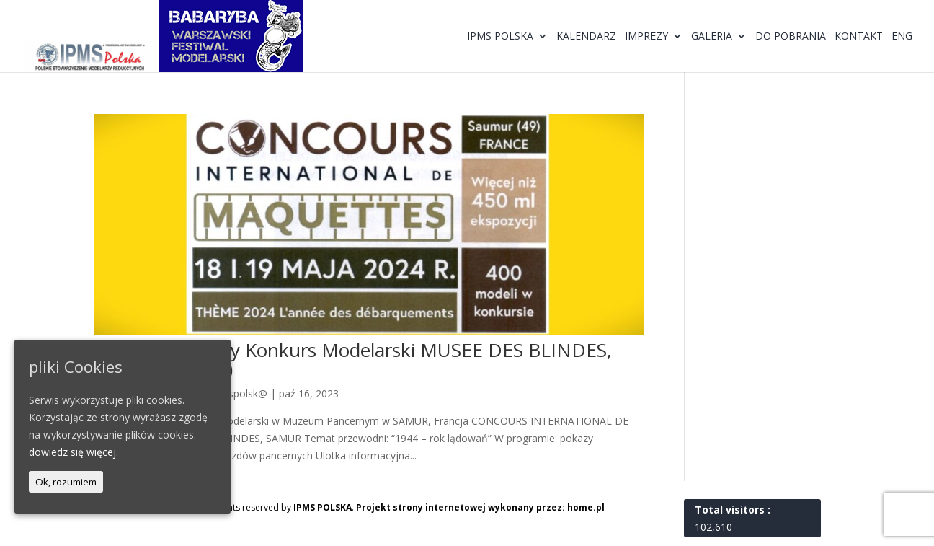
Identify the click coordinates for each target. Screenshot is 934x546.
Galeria (711, 37)
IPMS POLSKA (322, 507)
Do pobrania (790, 37)
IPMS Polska (500, 37)
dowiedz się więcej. (73, 452)
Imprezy (646, 37)
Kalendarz (586, 37)
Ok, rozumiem (66, 481)
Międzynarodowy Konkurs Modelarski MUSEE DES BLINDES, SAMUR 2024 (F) (353, 359)
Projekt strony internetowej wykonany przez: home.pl (480, 507)
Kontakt (859, 37)
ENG (901, 37)
